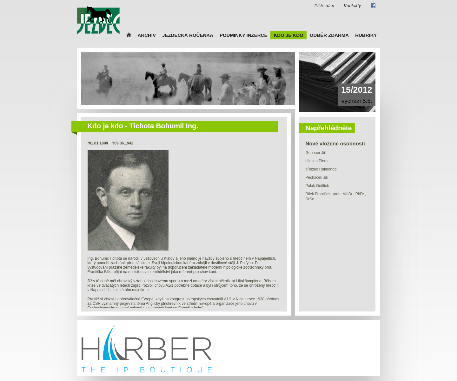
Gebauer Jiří (316, 152)
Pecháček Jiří (317, 177)
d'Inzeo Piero (317, 161)
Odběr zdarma (329, 35)
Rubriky (366, 35)
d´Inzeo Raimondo (321, 169)
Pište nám (324, 5)
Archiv (147, 35)
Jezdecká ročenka (187, 35)
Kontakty (352, 5)
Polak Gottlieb (317, 186)
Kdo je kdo (288, 35)
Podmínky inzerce (244, 35)
